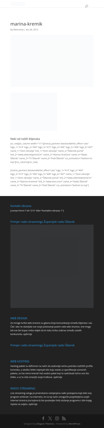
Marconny (18, 29)
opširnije (27, 334)
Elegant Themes (45, 423)
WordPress (74, 423)
